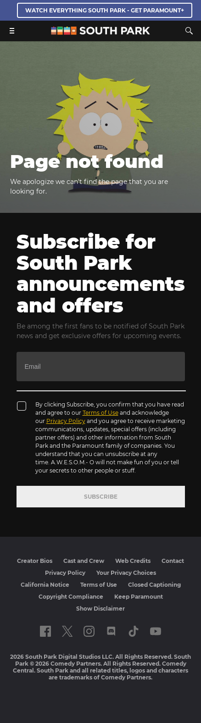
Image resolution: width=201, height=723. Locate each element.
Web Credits (133, 560)
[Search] (189, 30)
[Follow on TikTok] (133, 631)
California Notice (45, 584)
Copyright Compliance (71, 596)
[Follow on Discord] (111, 631)
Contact (173, 560)
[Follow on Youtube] (155, 631)
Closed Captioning (154, 584)
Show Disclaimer (100, 608)
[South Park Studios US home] (100, 32)
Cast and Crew (83, 560)
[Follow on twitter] (67, 631)
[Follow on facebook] (45, 631)
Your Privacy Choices (126, 572)
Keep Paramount (138, 596)
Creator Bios (34, 560)
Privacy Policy (65, 420)
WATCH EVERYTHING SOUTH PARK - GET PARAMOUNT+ (104, 10)
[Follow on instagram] (89, 631)
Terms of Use (100, 412)
